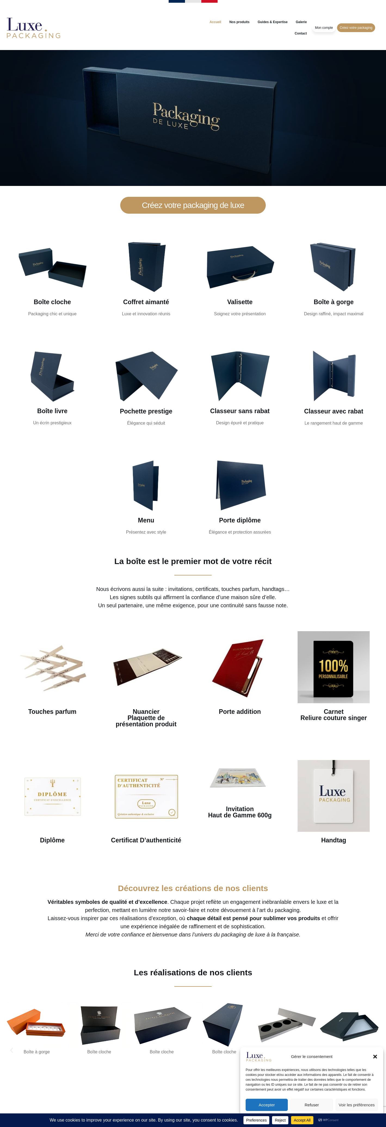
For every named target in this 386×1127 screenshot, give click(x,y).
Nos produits (239, 22)
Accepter (267, 1105)
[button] (375, 1056)
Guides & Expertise (273, 22)
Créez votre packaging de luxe (193, 205)
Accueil (215, 22)
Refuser (312, 1105)
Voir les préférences (357, 1105)
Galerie (301, 22)
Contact (301, 33)
